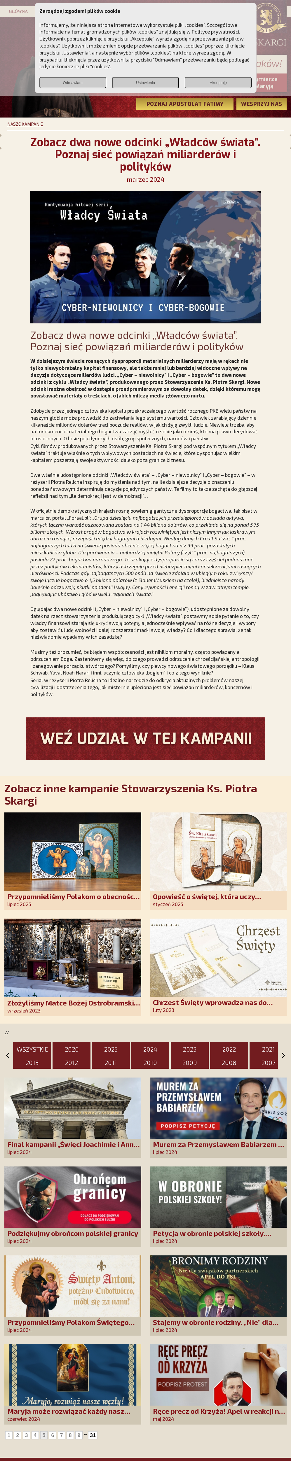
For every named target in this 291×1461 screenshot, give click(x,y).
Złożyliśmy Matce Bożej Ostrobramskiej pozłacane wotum (73, 1006)
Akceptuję (218, 82)
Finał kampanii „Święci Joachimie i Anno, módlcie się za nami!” (73, 1148)
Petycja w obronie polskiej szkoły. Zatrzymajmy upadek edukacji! (209, 1237)
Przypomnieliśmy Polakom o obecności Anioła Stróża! (71, 900)
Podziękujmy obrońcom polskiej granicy (72, 1233)
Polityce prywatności (215, 31)
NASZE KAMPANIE (25, 124)
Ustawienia (145, 82)
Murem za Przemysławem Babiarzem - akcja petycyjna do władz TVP (217, 1148)
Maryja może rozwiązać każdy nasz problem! (65, 1415)
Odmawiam (72, 82)
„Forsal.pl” (78, 518)
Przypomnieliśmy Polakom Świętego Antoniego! (68, 1326)
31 (93, 1435)
